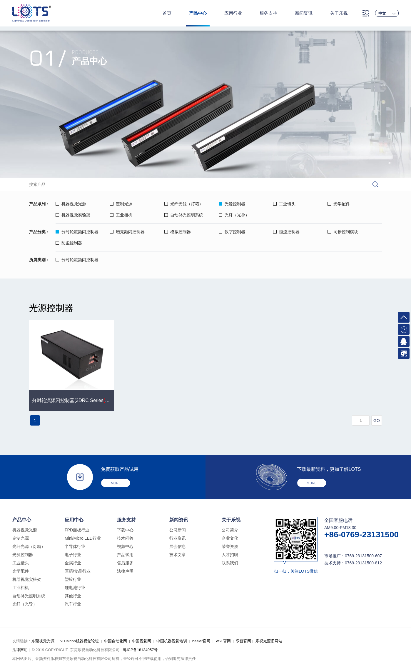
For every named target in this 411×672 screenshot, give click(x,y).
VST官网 (222, 641)
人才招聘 (230, 554)
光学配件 (339, 203)
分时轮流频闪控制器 (77, 231)
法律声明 (125, 571)
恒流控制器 (286, 231)
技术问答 (125, 538)
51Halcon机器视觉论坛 (79, 641)
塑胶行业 (73, 579)
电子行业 (73, 554)
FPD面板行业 (77, 530)
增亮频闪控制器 (127, 231)
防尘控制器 (69, 243)
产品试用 (125, 554)
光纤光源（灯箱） (183, 203)
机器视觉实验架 (73, 215)
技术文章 (177, 554)
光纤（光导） (234, 215)
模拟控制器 (177, 231)
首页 (167, 13)
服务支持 (268, 13)
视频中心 (125, 546)
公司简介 (230, 530)
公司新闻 (177, 530)
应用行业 (233, 13)
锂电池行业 (75, 587)
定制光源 (121, 203)
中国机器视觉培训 (171, 641)
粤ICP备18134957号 (140, 650)
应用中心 (74, 519)
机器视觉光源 (71, 203)
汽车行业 (73, 604)
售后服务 (125, 563)
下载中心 (125, 530)
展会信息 (177, 546)
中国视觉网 (141, 641)
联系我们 (230, 563)
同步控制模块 (343, 231)
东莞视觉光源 (42, 641)
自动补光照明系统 (183, 215)
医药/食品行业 (78, 571)
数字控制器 (232, 231)
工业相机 (121, 215)
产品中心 (198, 13)
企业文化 (230, 538)
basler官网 (201, 641)
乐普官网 (243, 641)
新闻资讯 (304, 13)
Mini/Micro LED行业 (83, 538)
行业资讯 (177, 538)
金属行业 (73, 563)
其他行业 (73, 595)
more (116, 483)
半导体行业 (75, 546)
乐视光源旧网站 (268, 641)
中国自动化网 (115, 641)
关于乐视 (339, 13)
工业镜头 (284, 203)
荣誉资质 (230, 546)
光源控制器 (232, 203)
